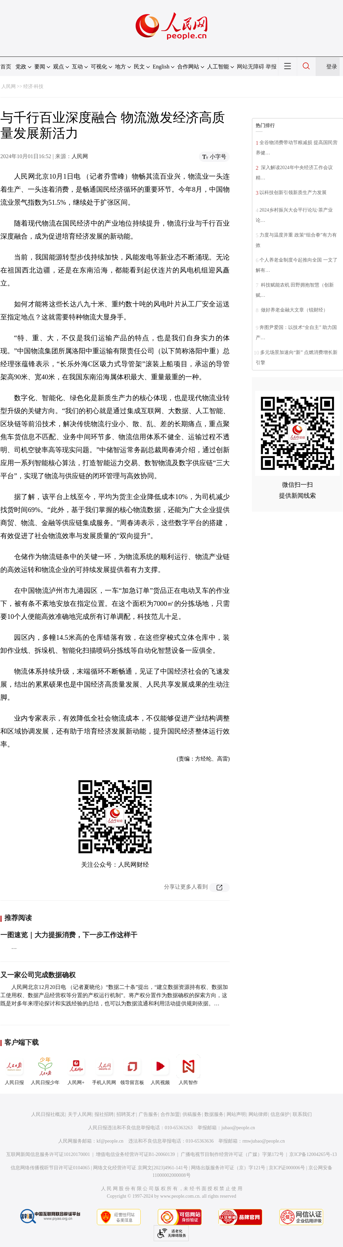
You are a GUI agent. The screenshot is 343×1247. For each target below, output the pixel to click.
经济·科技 (33, 86)
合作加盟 (170, 1114)
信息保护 (280, 1114)
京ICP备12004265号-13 (312, 1154)
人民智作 (188, 1069)
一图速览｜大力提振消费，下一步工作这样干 (68, 935)
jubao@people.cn (238, 1127)
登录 (331, 66)
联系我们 (302, 1114)
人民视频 (160, 1069)
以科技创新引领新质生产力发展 (293, 192)
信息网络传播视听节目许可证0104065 (50, 1167)
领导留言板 (132, 1069)
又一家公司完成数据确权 (38, 975)
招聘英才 (126, 1114)
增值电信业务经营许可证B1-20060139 (135, 1154)
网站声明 (236, 1114)
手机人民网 (104, 1069)
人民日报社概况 (48, 1114)
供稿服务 (192, 1114)
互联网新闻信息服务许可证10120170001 (48, 1154)
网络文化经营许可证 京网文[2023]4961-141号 (140, 1167)
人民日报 (14, 1069)
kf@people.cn (110, 1141)
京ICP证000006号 (287, 1167)
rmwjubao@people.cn (263, 1141)
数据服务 (214, 1114)
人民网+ (76, 1069)
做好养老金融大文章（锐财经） (293, 310)
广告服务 (148, 1114)
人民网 (8, 86)
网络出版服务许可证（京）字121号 (228, 1167)
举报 (271, 66)
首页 (5, 66)
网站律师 (258, 1114)
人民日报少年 (45, 1069)
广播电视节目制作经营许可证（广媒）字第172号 (232, 1154)
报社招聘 (104, 1114)
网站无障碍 (250, 66)
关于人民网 (80, 1114)
